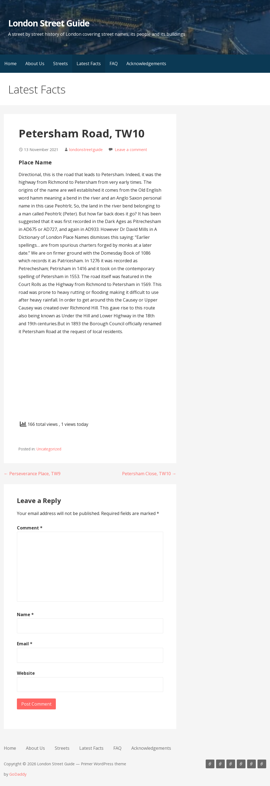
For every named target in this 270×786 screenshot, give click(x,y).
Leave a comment (131, 149)
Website (26, 673)
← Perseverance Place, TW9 (32, 474)
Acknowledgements (146, 64)
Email (24, 644)
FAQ (114, 64)
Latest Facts (89, 64)
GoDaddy (17, 774)
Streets (60, 64)
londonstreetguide (86, 149)
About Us (34, 64)
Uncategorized (49, 448)
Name (25, 615)
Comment (30, 528)
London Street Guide (49, 23)
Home (10, 64)
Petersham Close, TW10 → (149, 474)
